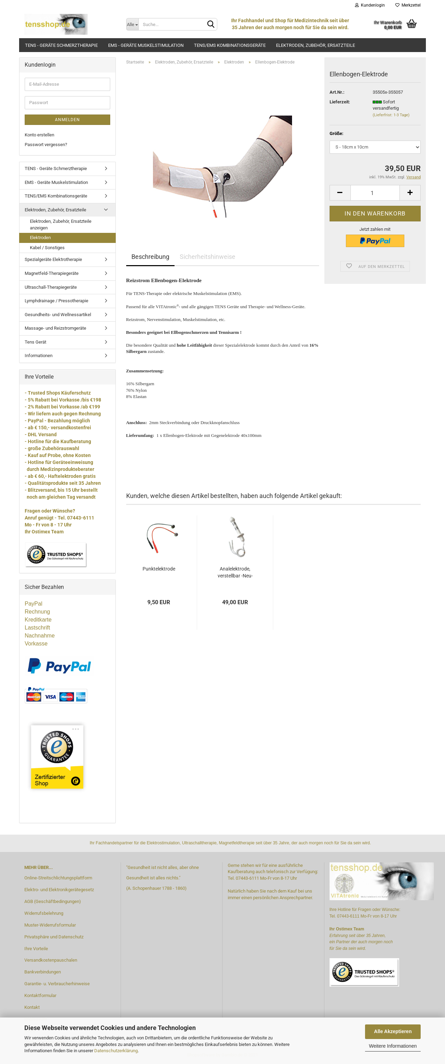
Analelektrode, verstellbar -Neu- (235, 572)
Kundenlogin (370, 5)
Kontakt (32, 1007)
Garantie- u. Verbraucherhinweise (57, 983)
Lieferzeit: (340, 101)
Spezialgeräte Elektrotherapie (53, 259)
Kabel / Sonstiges (47, 247)
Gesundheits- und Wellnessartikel (58, 314)
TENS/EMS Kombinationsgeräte (230, 45)
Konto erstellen (39, 134)
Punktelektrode (159, 569)
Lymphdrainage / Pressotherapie (56, 300)
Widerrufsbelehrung (43, 913)
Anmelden (67, 119)
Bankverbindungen (42, 971)
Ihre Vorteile (36, 948)
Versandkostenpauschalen (50, 960)
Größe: (336, 133)
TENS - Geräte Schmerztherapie (61, 45)
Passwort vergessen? (46, 144)
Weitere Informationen (392, 1046)
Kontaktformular (40, 995)
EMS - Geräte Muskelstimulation (146, 45)
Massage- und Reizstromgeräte (55, 328)
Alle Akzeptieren (393, 1031)
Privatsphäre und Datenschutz (53, 936)
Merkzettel (408, 5)
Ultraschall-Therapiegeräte (51, 287)
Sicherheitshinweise (207, 256)
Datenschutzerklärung (116, 1050)
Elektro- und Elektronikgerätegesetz (59, 889)
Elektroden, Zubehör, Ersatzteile (315, 45)
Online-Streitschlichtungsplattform (58, 877)
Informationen (38, 355)
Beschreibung (150, 256)
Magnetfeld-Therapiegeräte (52, 273)
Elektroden (40, 237)
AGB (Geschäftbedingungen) (52, 901)
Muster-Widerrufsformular (50, 925)
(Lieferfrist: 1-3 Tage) (391, 115)
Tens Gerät (35, 342)
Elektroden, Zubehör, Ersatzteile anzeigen (60, 224)
